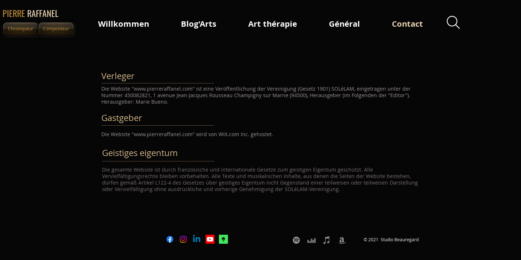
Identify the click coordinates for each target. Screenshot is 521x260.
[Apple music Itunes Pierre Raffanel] (326, 240)
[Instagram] (183, 239)
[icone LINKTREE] (223, 239)
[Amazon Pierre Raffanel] (341, 240)
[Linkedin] (196, 239)
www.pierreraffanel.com (163, 88)
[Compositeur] (56, 29)
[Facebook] (169, 239)
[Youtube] (210, 239)
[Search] (453, 22)
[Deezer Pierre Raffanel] (311, 240)
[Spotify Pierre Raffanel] (296, 240)
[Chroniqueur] (20, 29)
